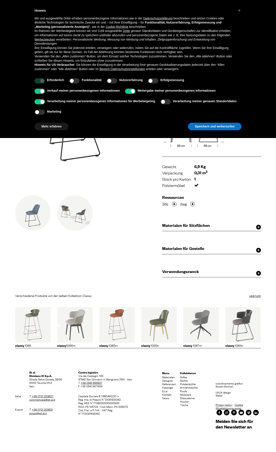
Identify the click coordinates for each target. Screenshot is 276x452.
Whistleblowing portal (228, 408)
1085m (108, 345)
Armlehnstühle (189, 387)
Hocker (184, 401)
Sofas (183, 377)
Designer (167, 380)
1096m (66, 345)
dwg (183, 203)
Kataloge (167, 387)
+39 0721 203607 (42, 396)
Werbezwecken (44, 39)
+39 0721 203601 (42, 409)
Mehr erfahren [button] (51, 126)
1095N (150, 345)
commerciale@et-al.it (42, 399)
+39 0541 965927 (91, 382)
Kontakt (166, 394)
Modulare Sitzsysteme (187, 396)
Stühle (184, 380)
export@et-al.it (38, 413)
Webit (219, 395)
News (165, 398)
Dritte (126, 31)
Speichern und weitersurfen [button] (215, 126)
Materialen (168, 377)
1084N (234, 345)
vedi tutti (255, 295)
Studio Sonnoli (224, 386)
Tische (184, 404)
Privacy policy (224, 404)
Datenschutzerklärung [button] (157, 18)
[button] (239, 10)
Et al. (165, 391)
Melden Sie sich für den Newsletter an (234, 424)
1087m (192, 345)
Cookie (239, 404)
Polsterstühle (188, 384)
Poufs (183, 391)
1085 (23, 345)
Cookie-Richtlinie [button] (117, 26)
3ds (165, 203)
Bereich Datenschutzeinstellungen (122, 69)
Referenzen (169, 384)
